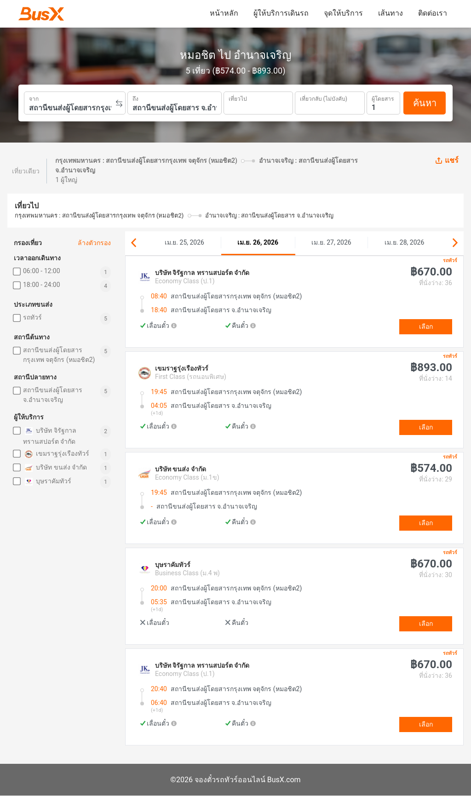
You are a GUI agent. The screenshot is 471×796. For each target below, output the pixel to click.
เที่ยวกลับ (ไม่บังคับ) (323, 98)
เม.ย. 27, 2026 (331, 242)
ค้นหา (425, 103)
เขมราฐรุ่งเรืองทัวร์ (56, 454)
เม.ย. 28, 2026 (404, 242)
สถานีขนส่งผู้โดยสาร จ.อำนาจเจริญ (52, 394)
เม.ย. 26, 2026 (257, 242)
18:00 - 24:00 (41, 284)
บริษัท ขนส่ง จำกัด (55, 468)
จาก (34, 98)
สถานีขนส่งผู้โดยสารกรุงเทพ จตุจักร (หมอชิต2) (59, 354)
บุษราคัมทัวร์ (47, 481)
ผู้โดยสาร (383, 98)
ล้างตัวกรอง (94, 242)
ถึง (135, 98)
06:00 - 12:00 (41, 271)
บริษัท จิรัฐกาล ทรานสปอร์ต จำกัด (49, 435)
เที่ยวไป (238, 98)
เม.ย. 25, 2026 (184, 242)
